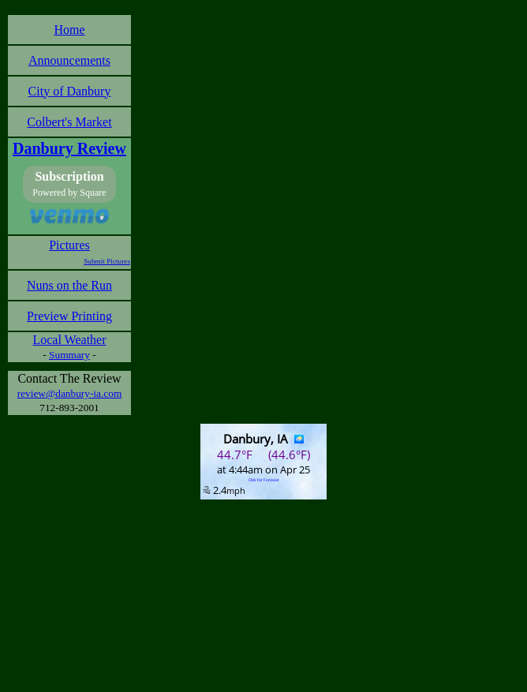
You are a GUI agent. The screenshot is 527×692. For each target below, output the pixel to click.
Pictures (69, 245)
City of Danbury (69, 91)
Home (69, 29)
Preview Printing (69, 316)
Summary (69, 355)
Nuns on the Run (69, 285)
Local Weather (69, 339)
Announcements (69, 60)
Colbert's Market (69, 122)
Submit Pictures (107, 261)
